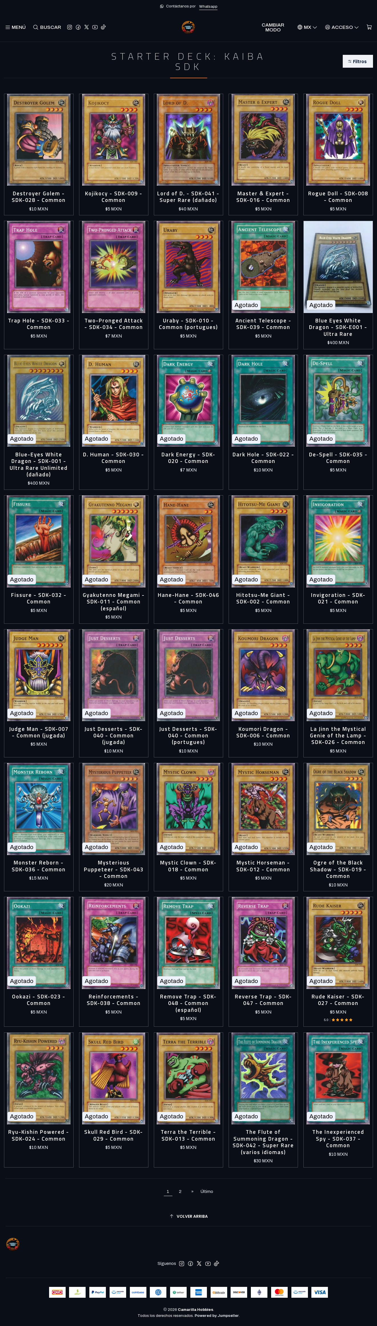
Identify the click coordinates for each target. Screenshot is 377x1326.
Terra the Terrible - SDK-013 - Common (188, 1135)
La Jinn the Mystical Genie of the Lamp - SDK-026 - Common (338, 735)
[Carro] (369, 27)
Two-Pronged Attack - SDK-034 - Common (113, 324)
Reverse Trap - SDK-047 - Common (263, 1000)
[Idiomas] (307, 27)
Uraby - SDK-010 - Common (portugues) (188, 324)
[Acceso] (341, 27)
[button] (358, 61)
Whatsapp (208, 6)
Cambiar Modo (273, 27)
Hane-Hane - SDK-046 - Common (188, 598)
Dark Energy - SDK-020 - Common (188, 458)
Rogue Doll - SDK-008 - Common (338, 197)
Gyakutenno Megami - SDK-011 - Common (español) (114, 601)
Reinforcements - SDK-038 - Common (114, 1000)
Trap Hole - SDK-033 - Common (39, 324)
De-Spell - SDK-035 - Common (338, 458)
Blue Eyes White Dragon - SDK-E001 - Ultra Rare (338, 327)
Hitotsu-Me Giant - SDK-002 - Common (263, 598)
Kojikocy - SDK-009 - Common (113, 197)
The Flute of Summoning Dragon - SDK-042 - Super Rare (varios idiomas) (263, 1142)
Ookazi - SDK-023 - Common (38, 1000)
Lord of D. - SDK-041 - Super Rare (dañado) (188, 197)
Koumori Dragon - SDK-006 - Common (263, 732)
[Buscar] (47, 27)
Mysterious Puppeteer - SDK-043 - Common (114, 869)
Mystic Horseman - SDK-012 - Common (263, 866)
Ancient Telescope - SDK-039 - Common (263, 324)
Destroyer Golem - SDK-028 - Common (39, 197)
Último (206, 1191)
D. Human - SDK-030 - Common (113, 458)
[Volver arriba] (188, 1216)
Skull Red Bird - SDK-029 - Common (113, 1135)
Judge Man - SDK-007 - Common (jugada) (38, 732)
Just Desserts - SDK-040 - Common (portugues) (188, 735)
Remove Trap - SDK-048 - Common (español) (188, 1003)
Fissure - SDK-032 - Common (38, 598)
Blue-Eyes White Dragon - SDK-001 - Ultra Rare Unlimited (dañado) (39, 464)
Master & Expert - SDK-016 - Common (263, 197)
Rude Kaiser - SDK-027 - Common (338, 1000)
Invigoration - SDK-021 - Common (338, 598)
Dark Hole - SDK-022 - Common (263, 458)
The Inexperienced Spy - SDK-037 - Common (338, 1138)
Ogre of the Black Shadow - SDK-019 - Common (338, 869)
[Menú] (15, 27)
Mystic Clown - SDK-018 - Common (188, 866)
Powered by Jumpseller (217, 1315)
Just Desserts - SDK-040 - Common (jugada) (113, 735)
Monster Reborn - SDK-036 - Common (39, 866)
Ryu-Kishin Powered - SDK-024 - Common (38, 1135)
